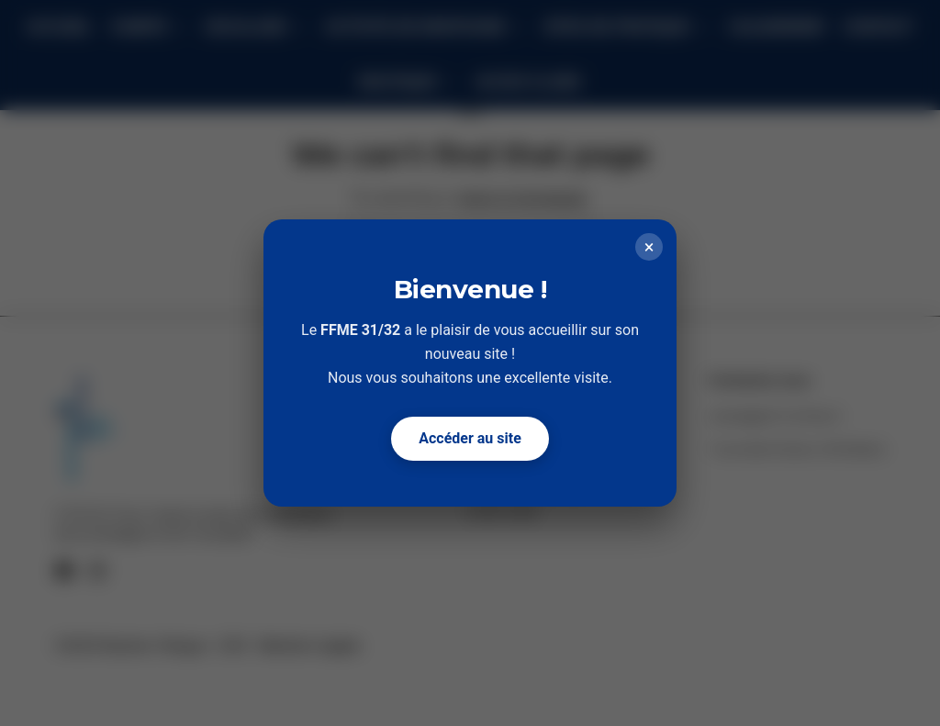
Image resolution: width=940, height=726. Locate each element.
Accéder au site (470, 438)
